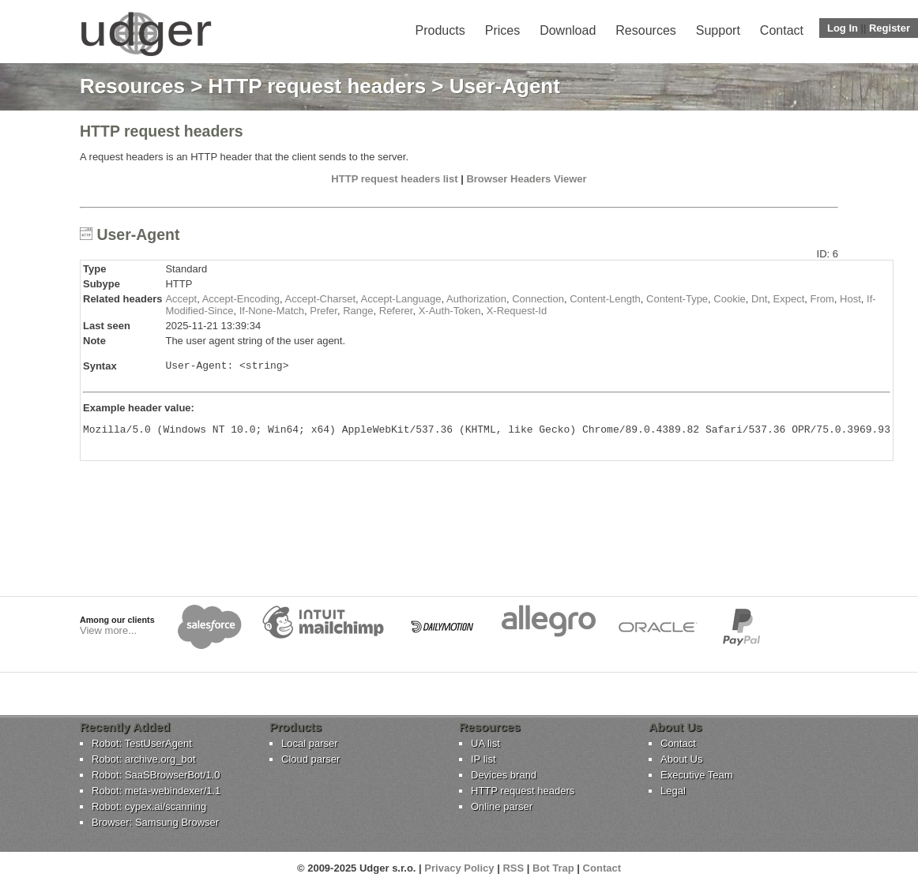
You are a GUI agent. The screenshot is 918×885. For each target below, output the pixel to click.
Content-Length (605, 299)
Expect (789, 299)
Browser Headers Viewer (526, 179)
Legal (673, 791)
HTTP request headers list (394, 179)
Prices (502, 30)
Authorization (476, 299)
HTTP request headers (318, 86)
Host (850, 299)
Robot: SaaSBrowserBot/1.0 (156, 775)
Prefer (323, 311)
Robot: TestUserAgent (142, 743)
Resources (645, 30)
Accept (181, 299)
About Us (681, 759)
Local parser (309, 743)
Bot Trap (553, 868)
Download (568, 30)
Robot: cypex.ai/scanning (149, 806)
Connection (538, 299)
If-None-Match (271, 311)
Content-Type (677, 299)
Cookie (729, 299)
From (821, 299)
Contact (781, 30)
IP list (483, 759)
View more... (108, 630)
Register (889, 28)
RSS (513, 868)
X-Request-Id (517, 311)
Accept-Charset (320, 299)
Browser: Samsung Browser (155, 822)
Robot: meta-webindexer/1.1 (156, 791)
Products (440, 30)
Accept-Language (401, 299)
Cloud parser (310, 759)
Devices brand (503, 775)
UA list (485, 743)
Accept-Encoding (241, 299)
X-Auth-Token (450, 311)
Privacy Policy (459, 868)
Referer (396, 311)
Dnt (759, 299)
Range (358, 311)
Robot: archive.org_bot (144, 759)
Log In (842, 28)
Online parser (501, 806)
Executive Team (696, 775)
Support (718, 30)
